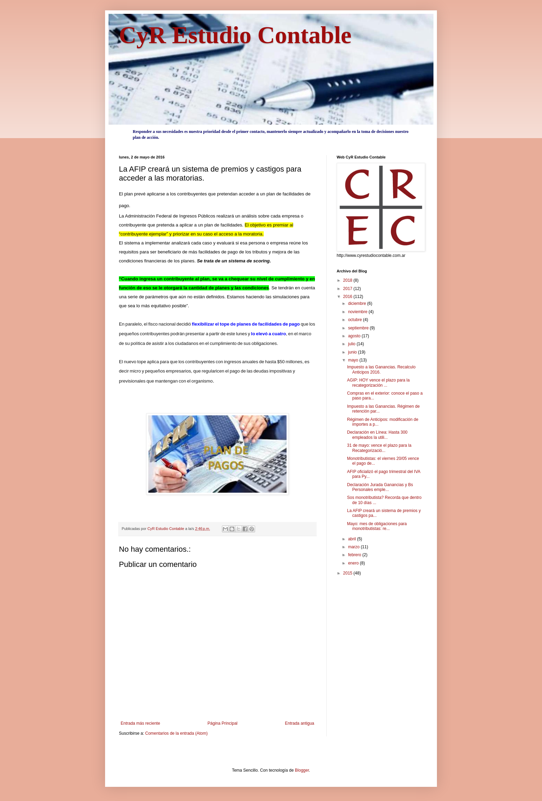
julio (352, 343)
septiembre (359, 328)
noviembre (358, 311)
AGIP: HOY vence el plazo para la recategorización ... (378, 382)
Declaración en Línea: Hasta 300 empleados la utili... (377, 435)
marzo (354, 546)
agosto (355, 336)
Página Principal (222, 723)
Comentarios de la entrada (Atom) (176, 733)
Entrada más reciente (140, 723)
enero (354, 563)
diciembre (357, 303)
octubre (355, 319)
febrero (355, 554)
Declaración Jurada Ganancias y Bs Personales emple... (380, 487)
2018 (348, 280)
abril (352, 539)
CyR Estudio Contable (235, 35)
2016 (348, 296)
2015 (348, 573)
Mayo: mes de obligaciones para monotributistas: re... (377, 526)
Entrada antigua (299, 723)
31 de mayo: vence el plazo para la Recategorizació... (379, 448)
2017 (348, 288)
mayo (353, 360)
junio (353, 352)
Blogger (302, 770)
